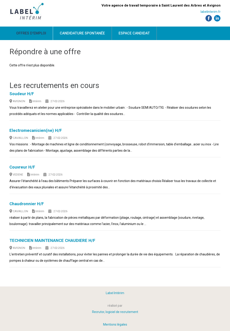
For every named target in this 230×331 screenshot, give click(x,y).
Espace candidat (134, 33)
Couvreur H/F (22, 167)
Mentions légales (115, 324)
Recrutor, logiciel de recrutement (115, 312)
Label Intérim (115, 293)
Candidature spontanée (82, 33)
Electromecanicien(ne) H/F (35, 130)
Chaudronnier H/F (26, 203)
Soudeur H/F (21, 93)
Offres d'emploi (31, 33)
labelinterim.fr (211, 12)
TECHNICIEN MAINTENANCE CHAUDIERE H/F (52, 240)
